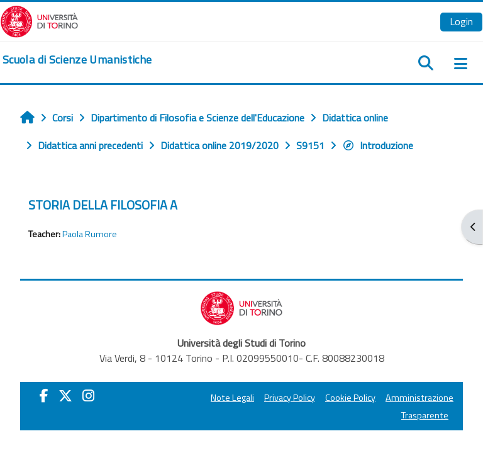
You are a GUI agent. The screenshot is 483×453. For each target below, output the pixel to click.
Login (461, 21)
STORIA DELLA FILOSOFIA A (102, 205)
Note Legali (232, 398)
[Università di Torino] (39, 20)
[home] (77, 60)
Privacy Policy (289, 398)
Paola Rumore (89, 234)
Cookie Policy (350, 398)
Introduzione (377, 145)
